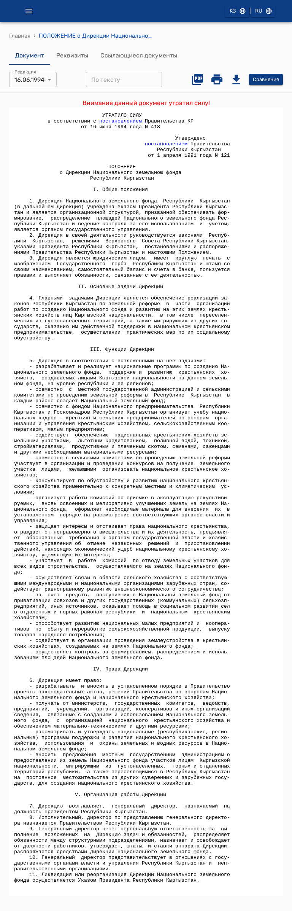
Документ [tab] (29, 55)
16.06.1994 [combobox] (29, 79)
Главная (19, 35)
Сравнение (266, 80)
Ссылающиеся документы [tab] (138, 55)
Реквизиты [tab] (72, 55)
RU (263, 11)
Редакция (25, 72)
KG (237, 11)
